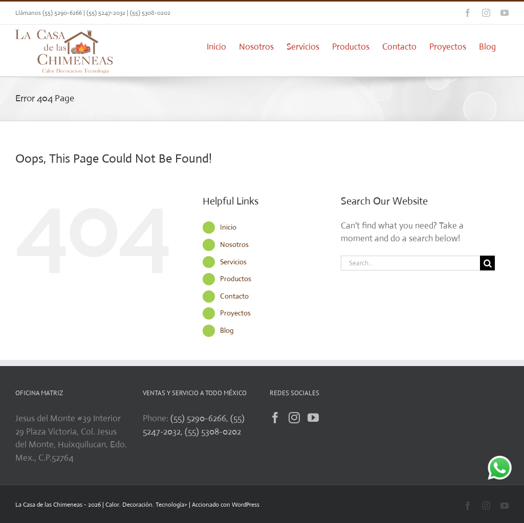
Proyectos (235, 312)
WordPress (245, 505)
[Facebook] (275, 417)
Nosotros (234, 244)
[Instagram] (294, 417)
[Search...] (410, 263)
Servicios (233, 261)
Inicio (228, 227)
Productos (235, 278)
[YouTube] (313, 417)
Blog (227, 330)
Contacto (234, 296)
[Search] (487, 263)
